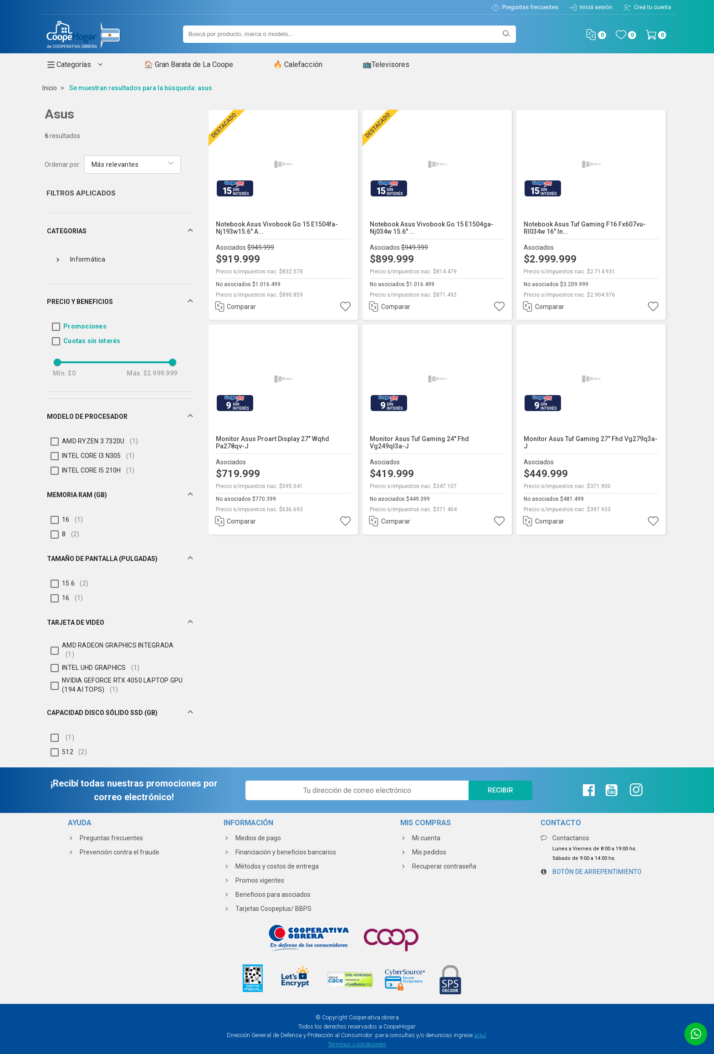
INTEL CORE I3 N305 (98, 455)
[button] (119, 231)
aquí (480, 1035)
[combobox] (132, 164)
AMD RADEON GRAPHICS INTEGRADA (117, 650)
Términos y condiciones (357, 1044)
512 (74, 752)
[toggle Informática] (58, 259)
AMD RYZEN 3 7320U (100, 441)
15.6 (75, 583)
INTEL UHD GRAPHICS (101, 667)
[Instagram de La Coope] (635, 790)
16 (72, 519)
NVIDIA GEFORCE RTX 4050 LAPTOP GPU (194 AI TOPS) (122, 685)
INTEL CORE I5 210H (98, 470)
